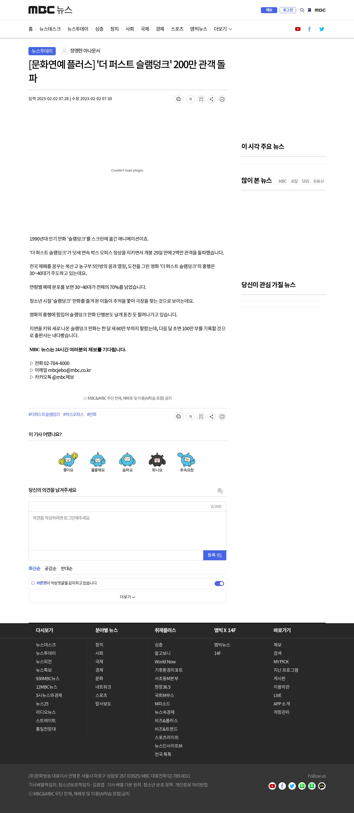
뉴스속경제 (165, 712)
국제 (145, 29)
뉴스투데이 (78, 29)
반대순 (67, 568)
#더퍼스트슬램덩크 (44, 414)
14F (217, 653)
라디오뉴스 (46, 712)
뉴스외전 (44, 662)
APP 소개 (282, 704)
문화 (99, 678)
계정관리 (281, 712)
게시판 (279, 678)
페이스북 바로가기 (309, 29)
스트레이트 (46, 721)
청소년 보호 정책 (158, 784)
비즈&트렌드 (166, 729)
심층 (99, 29)
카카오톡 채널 (324, 786)
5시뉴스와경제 (49, 695)
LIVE (277, 695)
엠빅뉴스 (198, 29)
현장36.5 (162, 687)
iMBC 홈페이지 (320, 10)
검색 (302, 10)
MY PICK (309, 10)
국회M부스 (164, 695)
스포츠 (177, 29)
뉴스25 (42, 704)
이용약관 (281, 687)
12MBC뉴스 (46, 687)
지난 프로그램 (286, 670)
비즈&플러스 (166, 721)
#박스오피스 (73, 414)
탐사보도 (103, 704)
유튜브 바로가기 (298, 29)
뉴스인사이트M (168, 746)
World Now (165, 662)
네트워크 (103, 687)
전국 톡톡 (163, 754)
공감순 (50, 568)
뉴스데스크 (50, 29)
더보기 (220, 29)
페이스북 (284, 786)
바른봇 (39, 583)
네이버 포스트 (314, 786)
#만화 (91, 414)
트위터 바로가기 (321, 29)
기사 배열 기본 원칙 (124, 784)
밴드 (304, 786)
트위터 (294, 786)
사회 (130, 29)
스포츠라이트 (167, 737)
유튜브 (274, 786)
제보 (269, 10)
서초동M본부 (166, 678)
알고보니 (163, 653)
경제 (160, 29)
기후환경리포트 (169, 670)
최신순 (34, 568)
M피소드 (162, 704)
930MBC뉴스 (47, 678)
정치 (114, 29)
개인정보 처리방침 (191, 784)
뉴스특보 (44, 670)
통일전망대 (46, 729)
